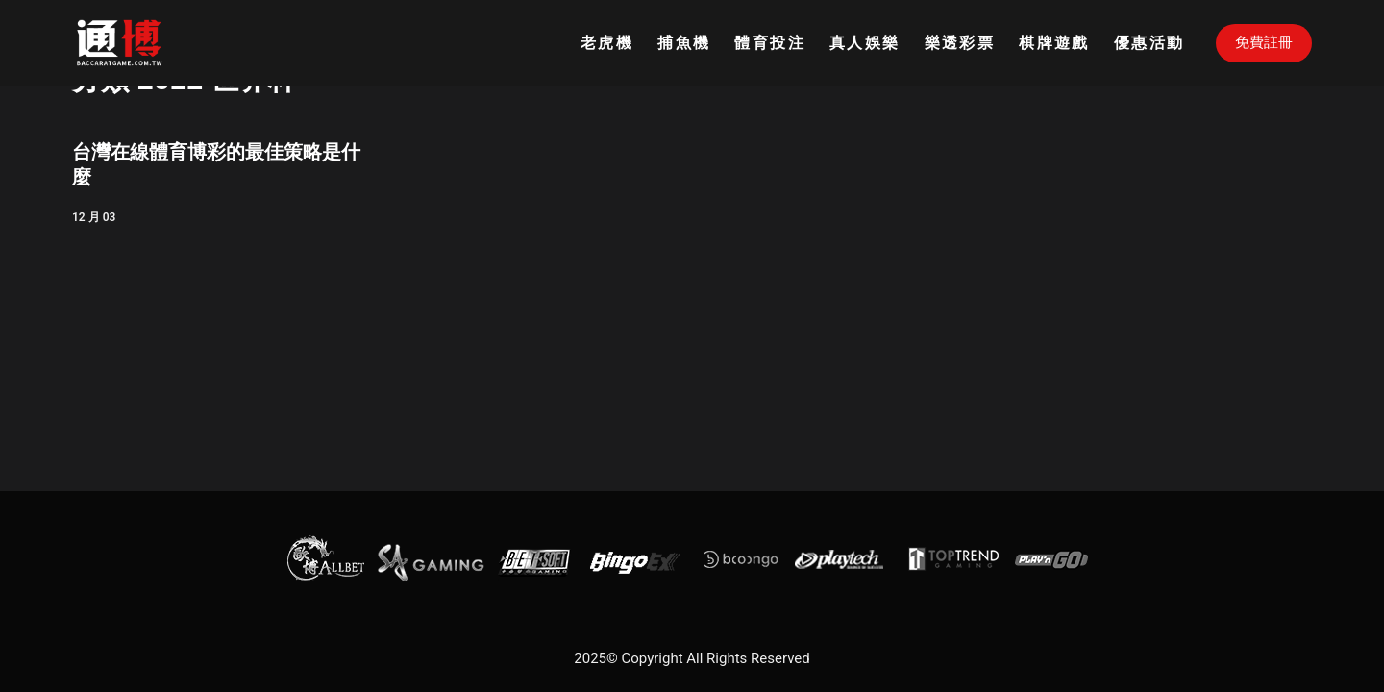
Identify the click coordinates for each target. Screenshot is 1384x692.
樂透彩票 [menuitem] (960, 43)
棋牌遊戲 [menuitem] (1054, 43)
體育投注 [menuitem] (769, 43)
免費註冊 (1264, 42)
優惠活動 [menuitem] (1149, 43)
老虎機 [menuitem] (607, 43)
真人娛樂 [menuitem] (865, 43)
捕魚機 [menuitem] (683, 43)
